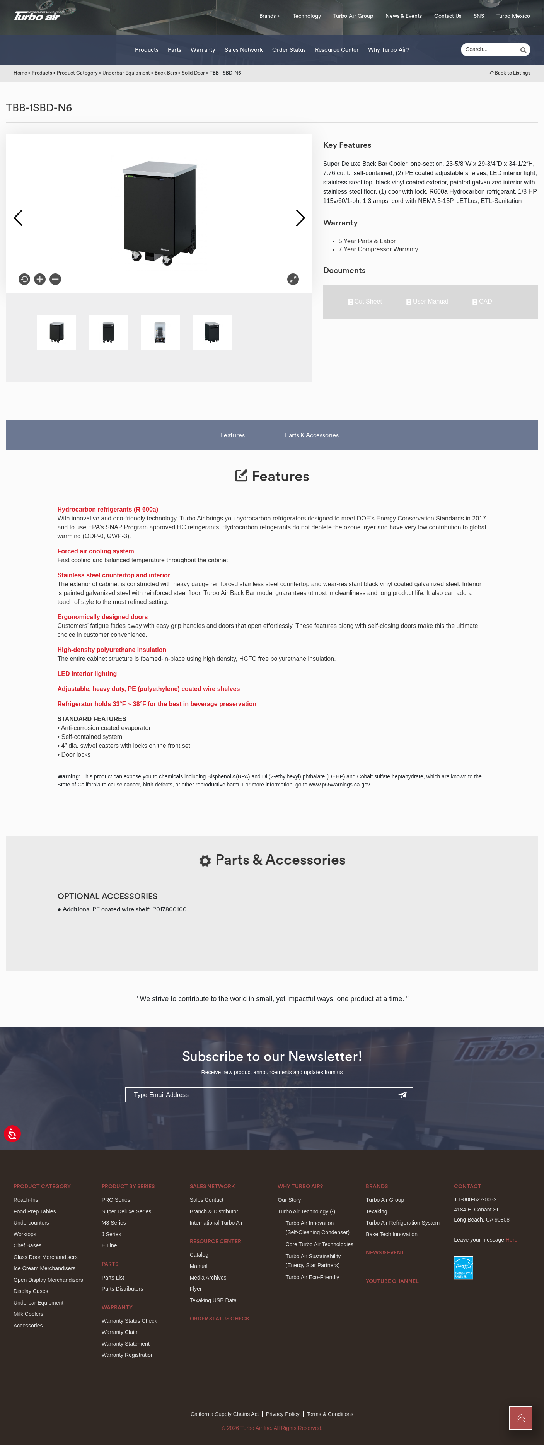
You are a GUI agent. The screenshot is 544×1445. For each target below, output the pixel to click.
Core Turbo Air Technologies (319, 1244)
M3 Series (114, 1223)
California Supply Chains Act (225, 1414)
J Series (111, 1234)
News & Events (403, 16)
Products (147, 50)
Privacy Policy (283, 1414)
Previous (17, 213)
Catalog (199, 1255)
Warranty (203, 50)
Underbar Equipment (126, 72)
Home (20, 72)
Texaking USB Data (213, 1300)
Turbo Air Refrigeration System (403, 1223)
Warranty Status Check (129, 1321)
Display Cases (31, 1291)
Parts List (113, 1277)
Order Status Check (220, 1319)
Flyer (196, 1289)
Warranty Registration (128, 1355)
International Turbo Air (216, 1223)
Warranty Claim (120, 1332)
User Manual (427, 302)
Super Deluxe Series (126, 1211)
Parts (174, 50)
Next (300, 213)
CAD (482, 302)
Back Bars (166, 72)
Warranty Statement (126, 1344)
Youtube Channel (392, 1281)
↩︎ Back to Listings (509, 72)
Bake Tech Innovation (392, 1234)
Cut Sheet (365, 302)
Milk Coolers (28, 1314)
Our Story (289, 1200)
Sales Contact (206, 1200)
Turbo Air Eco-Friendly (312, 1277)
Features (233, 435)
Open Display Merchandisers (48, 1280)
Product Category (77, 72)
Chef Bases (27, 1245)
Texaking (376, 1211)
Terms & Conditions (330, 1414)
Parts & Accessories (312, 435)
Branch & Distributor (214, 1211)
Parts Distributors (122, 1289)
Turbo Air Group (353, 16)
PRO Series (116, 1200)
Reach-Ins (26, 1200)
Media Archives (208, 1277)
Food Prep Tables (35, 1211)
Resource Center (337, 50)
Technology (307, 16)
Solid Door (193, 72)
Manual (199, 1266)
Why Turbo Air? (388, 50)
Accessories (28, 1325)
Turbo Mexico (513, 16)
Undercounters (31, 1223)
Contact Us (447, 16)
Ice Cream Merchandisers (44, 1268)
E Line (109, 1245)
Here (511, 1240)
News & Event (385, 1253)
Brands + (269, 16)
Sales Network (244, 50)
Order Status (289, 50)
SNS (479, 16)
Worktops (25, 1234)
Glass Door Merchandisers (46, 1257)
